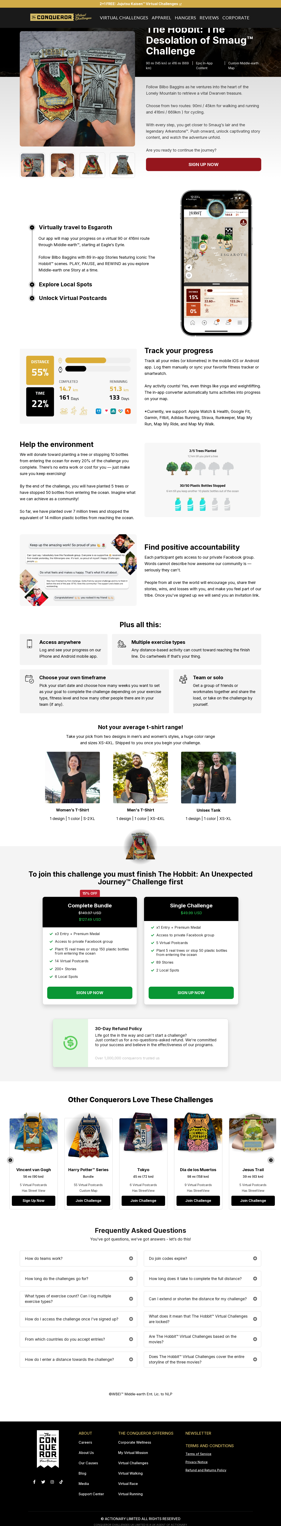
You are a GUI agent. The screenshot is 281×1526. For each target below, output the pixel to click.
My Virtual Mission (133, 1452)
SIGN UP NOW (204, 164)
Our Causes (88, 1463)
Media (84, 1483)
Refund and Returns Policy (206, 1470)
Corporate (235, 17)
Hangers (185, 17)
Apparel (161, 17)
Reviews (209, 17)
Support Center (91, 1494)
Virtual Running (130, 1494)
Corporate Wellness (134, 1442)
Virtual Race (128, 1483)
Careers (85, 1442)
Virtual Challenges (124, 17)
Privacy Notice (197, 1462)
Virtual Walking (130, 1473)
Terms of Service (198, 1454)
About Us (86, 1452)
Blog (82, 1473)
